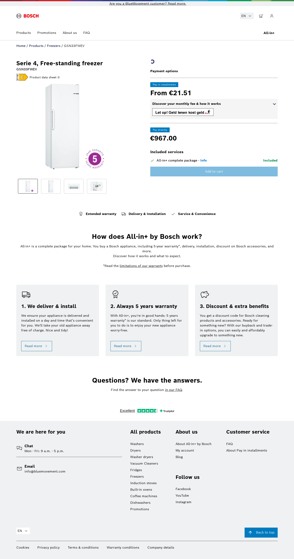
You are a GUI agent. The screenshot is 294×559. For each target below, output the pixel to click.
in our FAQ (173, 390)
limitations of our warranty (141, 266)
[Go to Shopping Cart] (261, 15)
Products (23, 33)
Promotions (46, 33)
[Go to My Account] (271, 15)
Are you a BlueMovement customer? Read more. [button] (147, 3)
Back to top (261, 532)
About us (70, 33)
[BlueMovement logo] (27, 15)
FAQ (86, 33)
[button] (22, 77)
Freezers (53, 46)
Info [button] (203, 160)
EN (246, 15)
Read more (37, 346)
